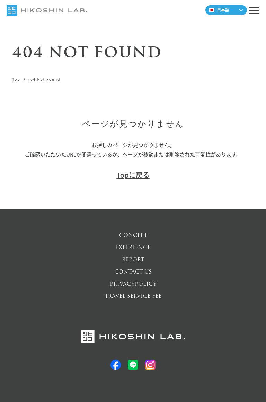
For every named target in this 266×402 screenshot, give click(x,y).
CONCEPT (133, 235)
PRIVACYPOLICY (133, 284)
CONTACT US (133, 272)
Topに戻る (132, 175)
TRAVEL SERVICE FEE (133, 296)
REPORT (133, 259)
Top (16, 79)
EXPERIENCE (133, 247)
